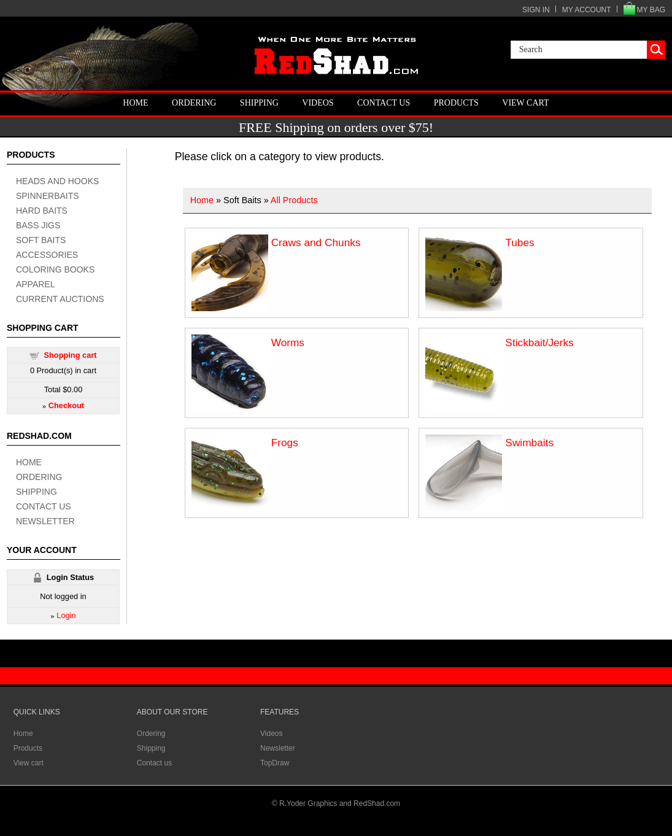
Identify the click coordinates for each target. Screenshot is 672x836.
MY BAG (651, 10)
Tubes (519, 242)
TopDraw (274, 763)
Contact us (383, 102)
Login (65, 615)
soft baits (41, 240)
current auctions (60, 299)
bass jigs (38, 225)
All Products (294, 200)
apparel (35, 284)
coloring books (55, 269)
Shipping (259, 102)
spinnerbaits (47, 196)
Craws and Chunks (316, 242)
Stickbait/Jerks (539, 342)
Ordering (194, 102)
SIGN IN (536, 10)
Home (135, 102)
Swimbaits (529, 442)
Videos (317, 102)
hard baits (42, 210)
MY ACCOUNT (586, 10)
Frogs (284, 442)
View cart (525, 102)
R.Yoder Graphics (308, 803)
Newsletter (45, 521)
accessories (47, 255)
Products (456, 102)
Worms (287, 342)
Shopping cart (70, 355)
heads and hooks (57, 181)
